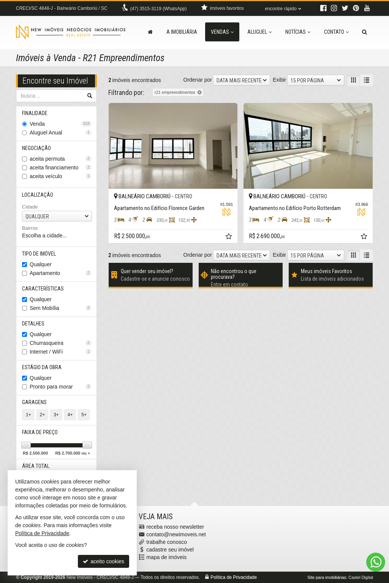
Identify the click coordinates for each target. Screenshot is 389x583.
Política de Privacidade (233, 577)
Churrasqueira (61, 343)
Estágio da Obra (42, 367)
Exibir (279, 80)
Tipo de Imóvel (39, 254)
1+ (28, 414)
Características (43, 289)
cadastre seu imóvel (170, 550)
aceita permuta (61, 159)
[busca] (364, 31)
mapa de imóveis (166, 557)
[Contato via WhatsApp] (375, 562)
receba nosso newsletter (175, 527)
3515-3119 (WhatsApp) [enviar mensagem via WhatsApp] (158, 8)
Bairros (30, 228)
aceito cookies (103, 561)
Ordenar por (197, 80)
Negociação (36, 148)
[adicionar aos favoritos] (229, 237)
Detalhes (33, 324)
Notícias (297, 32)
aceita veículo (61, 176)
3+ (56, 414)
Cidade (30, 207)
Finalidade (34, 113)
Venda (61, 124)
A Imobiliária (181, 32)
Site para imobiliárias (326, 577)
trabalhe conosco (166, 542)
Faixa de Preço (40, 432)
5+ (84, 414)
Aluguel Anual (61, 133)
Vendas (222, 32)
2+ (42, 414)
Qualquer (41, 264)
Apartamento (61, 273)
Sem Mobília (61, 308)
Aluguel (259, 32)
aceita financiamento (61, 167)
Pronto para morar (61, 387)
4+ (70, 414)
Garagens (34, 402)
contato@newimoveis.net (176, 534)
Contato (336, 32)
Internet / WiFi (61, 352)
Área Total (35, 466)
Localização (37, 195)
